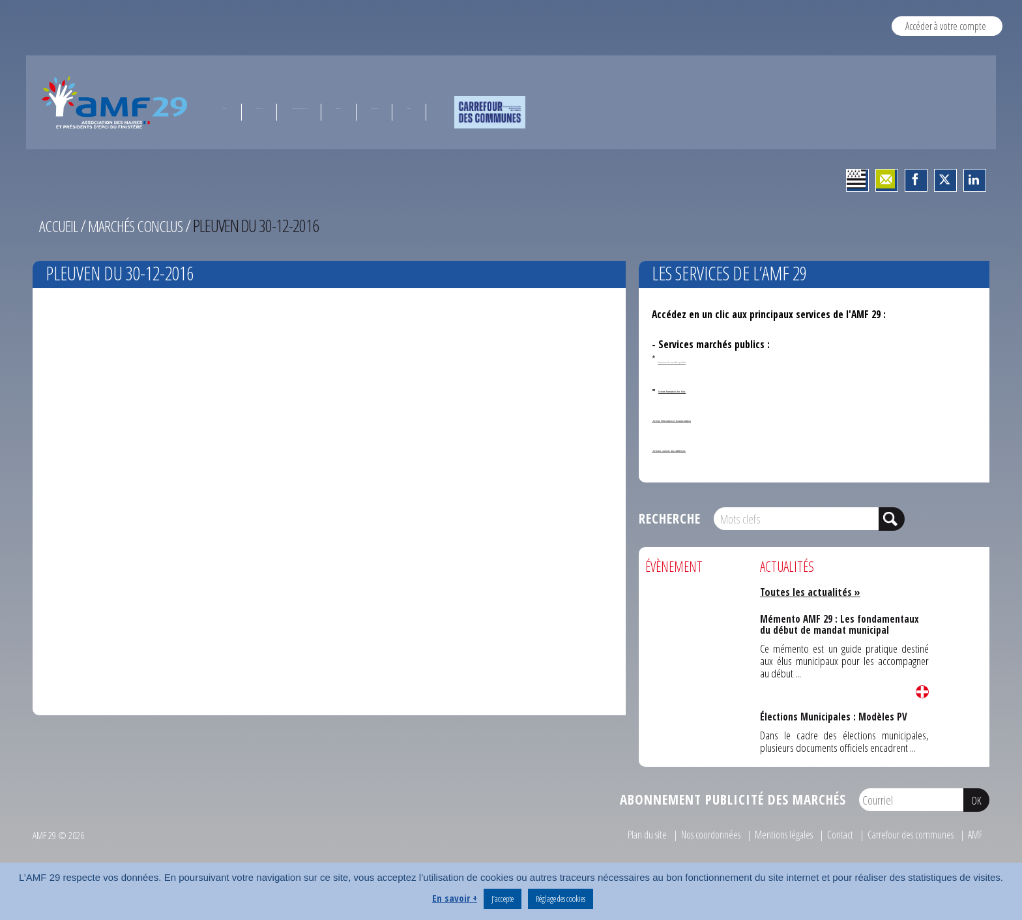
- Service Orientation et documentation (738, 418)
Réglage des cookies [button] (560, 898)
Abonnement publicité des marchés (733, 799)
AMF (975, 834)
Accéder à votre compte (945, 25)
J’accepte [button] (502, 898)
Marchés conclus (141, 225)
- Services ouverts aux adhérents (722, 448)
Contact (830, 834)
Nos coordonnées (691, 834)
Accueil (59, 225)
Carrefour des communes (905, 834)
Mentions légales (771, 834)
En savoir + (454, 897)
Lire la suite (922, 691)
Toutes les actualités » (813, 591)
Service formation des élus (716, 388)
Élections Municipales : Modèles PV (833, 715)
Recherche (670, 518)
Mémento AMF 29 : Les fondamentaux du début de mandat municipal (839, 623)
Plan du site (623, 834)
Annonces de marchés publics (707, 359)
